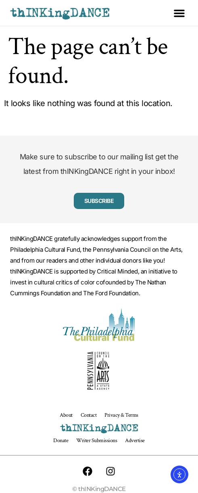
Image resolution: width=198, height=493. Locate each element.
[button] (179, 13)
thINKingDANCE (60, 13)
